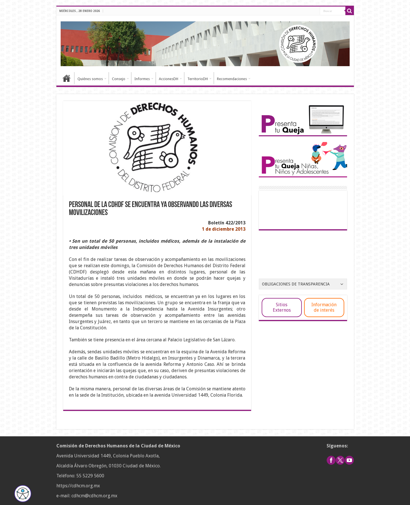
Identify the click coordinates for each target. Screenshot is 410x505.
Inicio (66, 78)
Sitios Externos (282, 307)
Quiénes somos (90, 79)
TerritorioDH (197, 79)
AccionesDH (168, 79)
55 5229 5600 (90, 475)
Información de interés (324, 307)
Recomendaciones (232, 79)
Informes (142, 79)
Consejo (118, 79)
